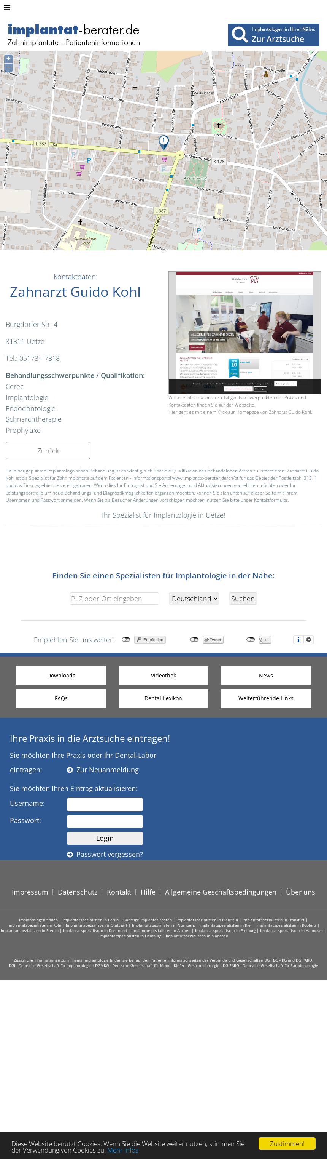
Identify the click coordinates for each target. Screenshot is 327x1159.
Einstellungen (308, 639)
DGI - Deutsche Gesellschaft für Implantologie (50, 965)
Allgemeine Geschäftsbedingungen (220, 891)
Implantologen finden (38, 919)
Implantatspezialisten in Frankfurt (274, 919)
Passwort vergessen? (105, 854)
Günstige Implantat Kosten (147, 919)
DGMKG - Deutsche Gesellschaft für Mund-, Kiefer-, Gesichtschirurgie (157, 965)
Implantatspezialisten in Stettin (30, 930)
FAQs (61, 698)
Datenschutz (77, 891)
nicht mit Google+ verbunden (250, 639)
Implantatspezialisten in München (197, 935)
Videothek (163, 675)
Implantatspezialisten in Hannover (291, 930)
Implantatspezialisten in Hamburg (130, 935)
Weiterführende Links (266, 698)
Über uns (300, 891)
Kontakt (119, 891)
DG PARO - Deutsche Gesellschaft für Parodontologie (270, 965)
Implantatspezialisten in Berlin (90, 919)
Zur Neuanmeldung (103, 769)
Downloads (61, 675)
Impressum (30, 891)
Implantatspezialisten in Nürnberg (163, 925)
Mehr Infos (122, 1150)
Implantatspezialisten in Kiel (225, 925)
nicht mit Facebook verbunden (126, 639)
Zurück (48, 450)
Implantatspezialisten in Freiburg (225, 930)
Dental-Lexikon (163, 698)
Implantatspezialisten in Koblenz (286, 925)
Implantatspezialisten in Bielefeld (207, 919)
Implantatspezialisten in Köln (34, 925)
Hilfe (148, 891)
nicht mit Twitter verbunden (194, 639)
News (266, 675)
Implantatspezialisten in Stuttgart (96, 925)
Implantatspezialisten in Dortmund (95, 930)
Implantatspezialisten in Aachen (161, 930)
